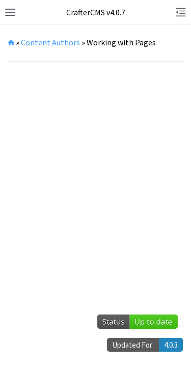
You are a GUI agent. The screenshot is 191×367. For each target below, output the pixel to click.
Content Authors (50, 42)
